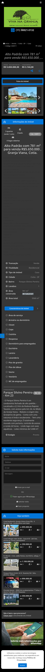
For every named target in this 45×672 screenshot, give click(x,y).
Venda (14, 43)
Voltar (39, 46)
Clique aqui (8, 616)
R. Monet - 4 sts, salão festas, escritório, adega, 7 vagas (22, 557)
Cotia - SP (21, 43)
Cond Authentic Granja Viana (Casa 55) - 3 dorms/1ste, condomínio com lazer (19, 522)
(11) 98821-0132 (25, 30)
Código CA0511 (11, 46)
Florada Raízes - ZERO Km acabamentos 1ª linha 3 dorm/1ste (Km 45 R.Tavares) (22, 591)
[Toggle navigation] (40, 3)
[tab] (10, 81)
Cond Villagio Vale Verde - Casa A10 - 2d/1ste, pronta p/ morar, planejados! (20, 539)
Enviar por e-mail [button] (22, 487)
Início (6, 43)
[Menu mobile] (3, 3)
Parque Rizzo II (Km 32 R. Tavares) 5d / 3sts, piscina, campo (20, 574)
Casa (29, 43)
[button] (6, 97)
